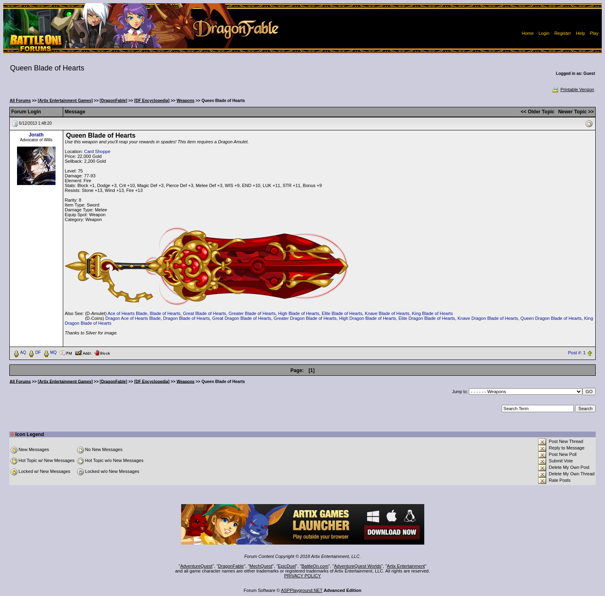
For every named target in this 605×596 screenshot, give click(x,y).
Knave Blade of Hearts (387, 313)
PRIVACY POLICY (302, 575)
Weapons (186, 100)
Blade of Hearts (165, 313)
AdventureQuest (196, 566)
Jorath (36, 135)
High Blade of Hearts (298, 313)
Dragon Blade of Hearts (186, 318)
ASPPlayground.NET (302, 590)
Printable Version (573, 89)
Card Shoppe (97, 151)
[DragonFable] (113, 100)
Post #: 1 (577, 352)
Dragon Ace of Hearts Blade (132, 318)
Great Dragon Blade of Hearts (242, 318)
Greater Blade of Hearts (252, 313)
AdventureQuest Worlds (357, 566)
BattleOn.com (315, 566)
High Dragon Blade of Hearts (367, 318)
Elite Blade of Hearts (342, 313)
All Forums (20, 100)
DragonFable (231, 566)
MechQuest (261, 566)
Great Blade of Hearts (204, 313)
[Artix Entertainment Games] (65, 100)
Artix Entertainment (406, 566)
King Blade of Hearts (432, 313)
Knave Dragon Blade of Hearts (487, 318)
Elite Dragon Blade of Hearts (426, 318)
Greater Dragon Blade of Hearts (305, 318)
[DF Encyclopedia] (151, 100)
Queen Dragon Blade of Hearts (550, 318)
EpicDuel (287, 566)
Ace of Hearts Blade (128, 313)
